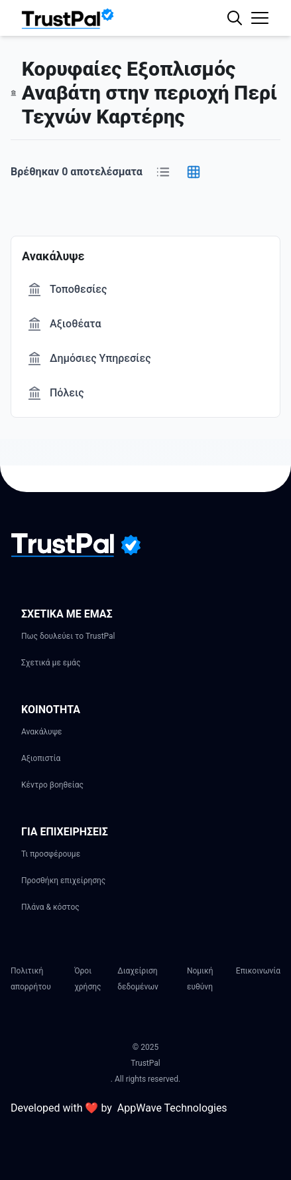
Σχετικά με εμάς (50, 662)
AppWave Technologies (172, 1108)
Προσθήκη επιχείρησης (63, 880)
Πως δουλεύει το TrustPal (68, 636)
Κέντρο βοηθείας (52, 785)
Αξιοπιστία (40, 758)
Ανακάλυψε (41, 731)
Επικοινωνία (258, 970)
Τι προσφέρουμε (50, 854)
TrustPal (145, 1063)
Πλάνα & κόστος (50, 907)
